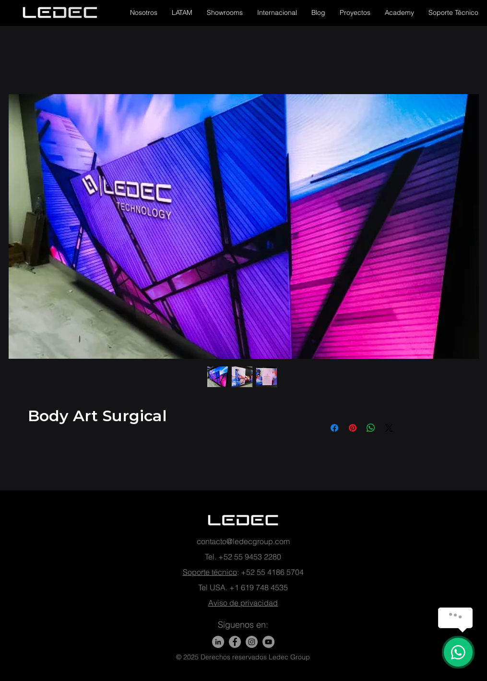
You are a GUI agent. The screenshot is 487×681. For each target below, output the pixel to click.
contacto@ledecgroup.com (243, 541)
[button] (144, 12)
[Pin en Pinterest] (352, 428)
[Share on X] (389, 428)
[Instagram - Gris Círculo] (252, 642)
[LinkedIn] (218, 642)
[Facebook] (235, 642)
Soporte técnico (210, 572)
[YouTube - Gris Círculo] (268, 642)
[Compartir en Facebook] (334, 428)
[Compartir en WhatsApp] (371, 428)
